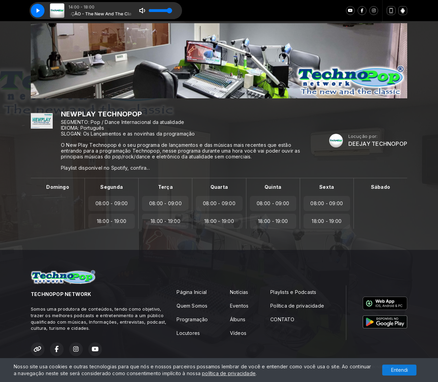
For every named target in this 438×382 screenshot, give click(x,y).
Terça (165, 187)
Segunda (111, 187)
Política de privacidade (297, 306)
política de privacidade (229, 373)
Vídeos (238, 333)
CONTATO (282, 319)
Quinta (273, 187)
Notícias (239, 292)
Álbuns (237, 319)
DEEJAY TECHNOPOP (377, 144)
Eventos (239, 306)
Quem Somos (192, 306)
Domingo (57, 187)
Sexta (326, 187)
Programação (192, 319)
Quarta (219, 187)
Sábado (380, 187)
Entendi (399, 370)
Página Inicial (192, 292)
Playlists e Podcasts (293, 292)
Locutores (188, 333)
